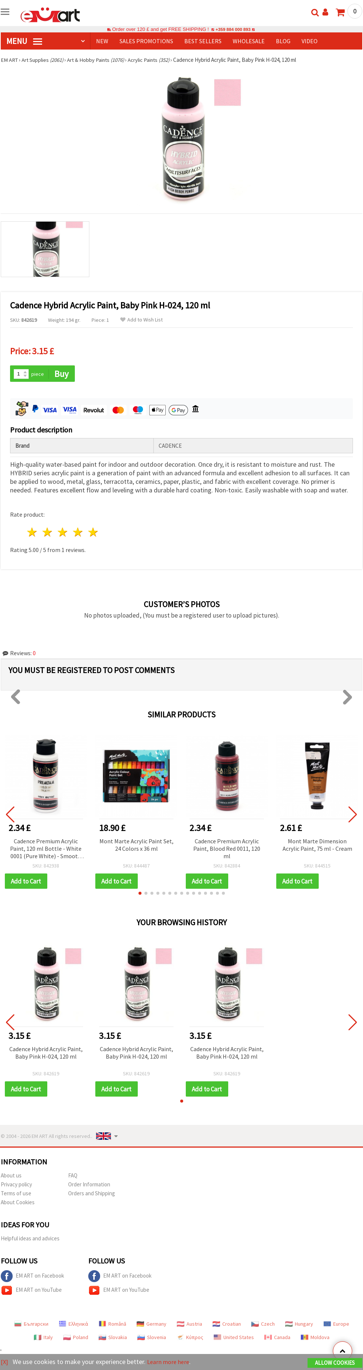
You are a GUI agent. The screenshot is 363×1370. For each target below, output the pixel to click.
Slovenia (151, 1338)
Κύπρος (189, 1338)
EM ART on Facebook (32, 1277)
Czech (263, 1325)
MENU (24, 41)
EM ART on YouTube (31, 1291)
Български (31, 1325)
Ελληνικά (73, 1325)
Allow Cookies (335, 1363)
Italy (43, 1338)
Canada (277, 1338)
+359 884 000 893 (233, 29)
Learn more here (170, 1362)
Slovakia (113, 1338)
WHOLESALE (249, 41)
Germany (151, 1325)
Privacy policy (16, 1185)
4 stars (78, 532)
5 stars (93, 532)
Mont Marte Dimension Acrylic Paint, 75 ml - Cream (317, 845)
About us (11, 1176)
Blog (283, 41)
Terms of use (16, 1194)
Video (310, 41)
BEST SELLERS (203, 41)
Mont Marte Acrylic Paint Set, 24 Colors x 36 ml (136, 845)
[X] (5, 1362)
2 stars (47, 532)
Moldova (315, 1338)
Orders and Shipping (91, 1194)
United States (234, 1338)
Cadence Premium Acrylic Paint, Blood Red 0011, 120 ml (226, 849)
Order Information (89, 1185)
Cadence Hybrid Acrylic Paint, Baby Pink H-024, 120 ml (46, 1053)
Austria (189, 1325)
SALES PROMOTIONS (146, 41)
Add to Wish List (141, 320)
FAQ (72, 1176)
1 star (32, 532)
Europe (336, 1325)
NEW (102, 41)
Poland (75, 1338)
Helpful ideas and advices (30, 1239)
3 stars (63, 532)
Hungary (299, 1325)
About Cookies (18, 1203)
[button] (139, 893)
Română (112, 1325)
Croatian (227, 1325)
